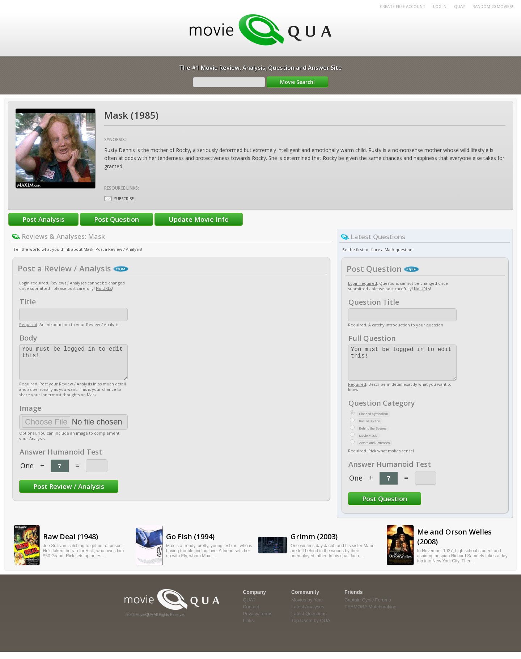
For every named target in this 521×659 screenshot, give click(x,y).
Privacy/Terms (257, 621)
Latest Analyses (307, 614)
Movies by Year (307, 607)
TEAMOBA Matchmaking (370, 614)
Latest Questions (309, 621)
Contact (251, 614)
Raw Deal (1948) (70, 544)
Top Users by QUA (310, 627)
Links (248, 627)
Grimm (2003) (314, 544)
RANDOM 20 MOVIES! (493, 6)
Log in (439, 6)
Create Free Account (402, 6)
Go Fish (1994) (190, 544)
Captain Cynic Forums (367, 607)
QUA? (459, 6)
